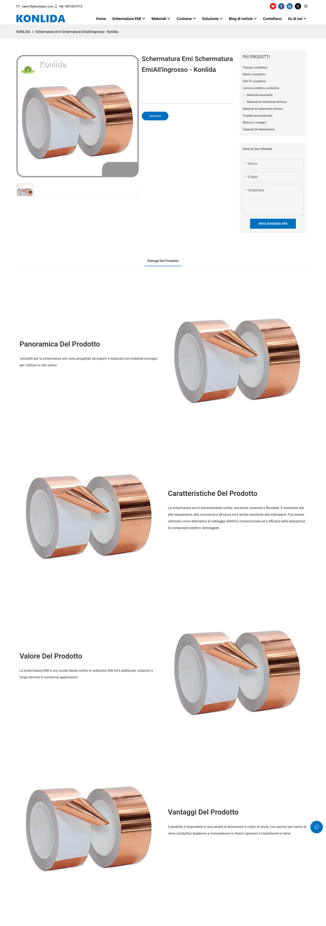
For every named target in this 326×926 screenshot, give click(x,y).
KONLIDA (23, 32)
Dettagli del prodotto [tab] (163, 261)
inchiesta (155, 116)
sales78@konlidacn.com (35, 6)
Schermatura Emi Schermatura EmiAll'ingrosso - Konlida (77, 32)
